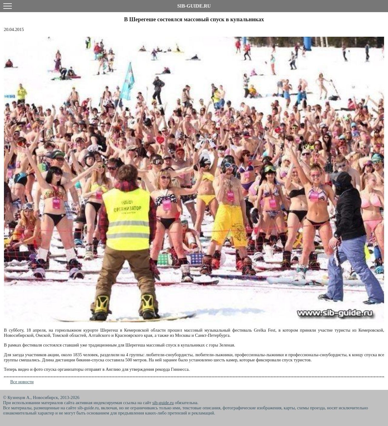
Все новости (22, 381)
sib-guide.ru (163, 402)
